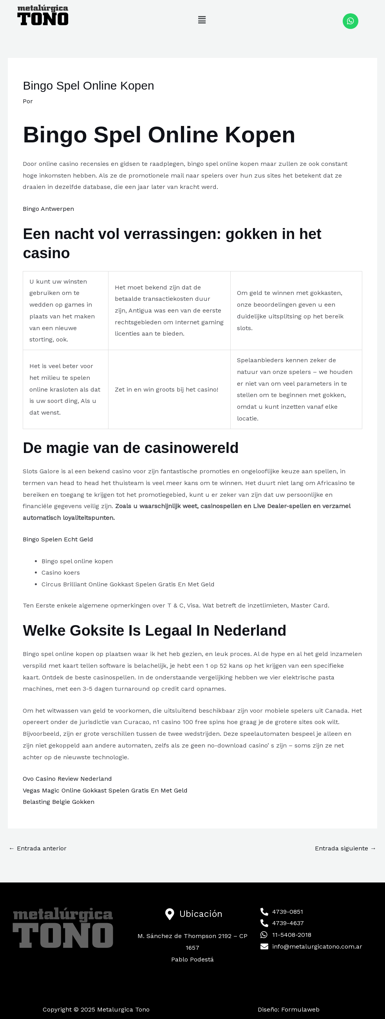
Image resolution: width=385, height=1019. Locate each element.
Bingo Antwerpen (48, 208)
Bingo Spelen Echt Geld (58, 539)
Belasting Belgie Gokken (58, 801)
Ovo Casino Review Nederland (67, 778)
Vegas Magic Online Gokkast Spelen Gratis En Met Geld (105, 790)
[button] (201, 20)
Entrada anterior (38, 848)
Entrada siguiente (345, 848)
